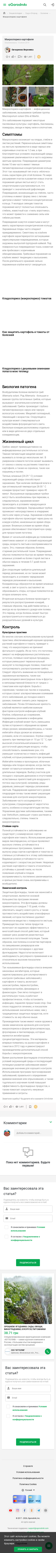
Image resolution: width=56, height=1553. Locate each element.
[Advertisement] (27, 26)
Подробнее (21, 1543)
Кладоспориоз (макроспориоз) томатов (26, 298)
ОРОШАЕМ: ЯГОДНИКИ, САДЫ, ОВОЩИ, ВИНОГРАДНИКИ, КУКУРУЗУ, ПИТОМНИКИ (25, 1327)
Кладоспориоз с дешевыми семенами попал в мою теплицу (26, 370)
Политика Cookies (28, 1484)
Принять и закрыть (28, 1549)
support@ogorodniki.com (38, 1528)
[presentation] (21, 1250)
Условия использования (28, 1472)
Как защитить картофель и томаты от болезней (25, 333)
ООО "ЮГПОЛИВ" (18, 1350)
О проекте (28, 1466)
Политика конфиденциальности (28, 1478)
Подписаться (28, 1262)
